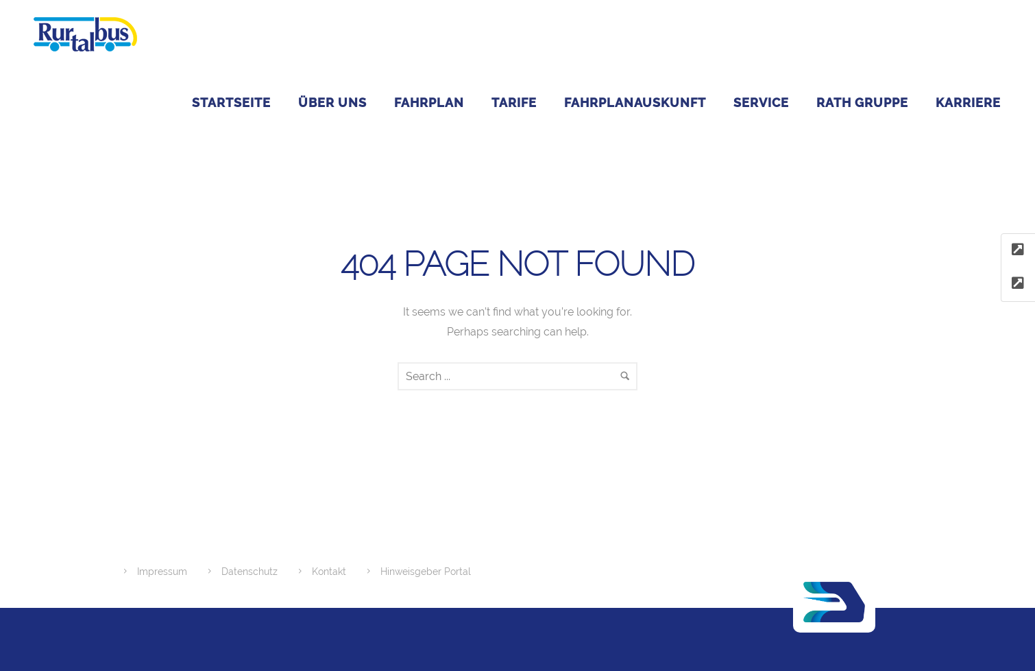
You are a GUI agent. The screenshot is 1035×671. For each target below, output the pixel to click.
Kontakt (329, 571)
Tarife (514, 102)
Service (761, 102)
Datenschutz (249, 571)
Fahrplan (429, 102)
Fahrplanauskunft (635, 102)
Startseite (231, 102)
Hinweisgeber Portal (425, 571)
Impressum (162, 571)
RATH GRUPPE (862, 102)
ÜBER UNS (332, 102)
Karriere (968, 102)
